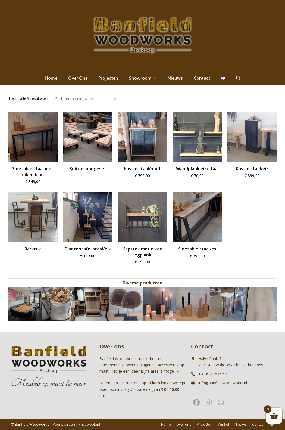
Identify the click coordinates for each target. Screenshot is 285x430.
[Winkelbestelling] (85, 99)
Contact (258, 424)
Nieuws (240, 424)
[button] (238, 78)
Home (166, 424)
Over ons (183, 424)
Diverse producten (142, 283)
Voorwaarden (64, 424)
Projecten (204, 424)
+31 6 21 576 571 (213, 373)
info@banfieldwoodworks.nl (222, 382)
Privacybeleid (89, 424)
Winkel (223, 424)
